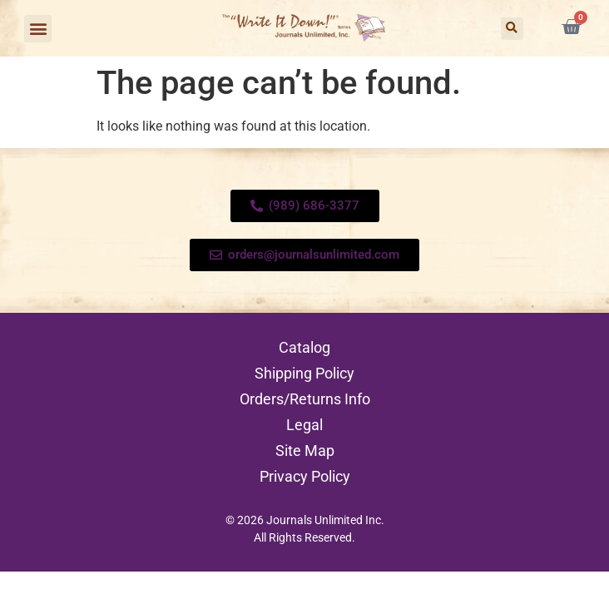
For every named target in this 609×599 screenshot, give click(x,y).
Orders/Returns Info (305, 399)
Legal (304, 424)
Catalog (304, 347)
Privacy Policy (305, 476)
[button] (38, 28)
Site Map (304, 450)
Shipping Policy (304, 373)
